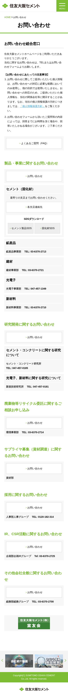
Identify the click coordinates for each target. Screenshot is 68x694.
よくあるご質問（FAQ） (35, 143)
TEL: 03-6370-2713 (35, 251)
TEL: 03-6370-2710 (35, 307)
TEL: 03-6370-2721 (33, 270)
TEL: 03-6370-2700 (43, 601)
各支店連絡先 (34, 207)
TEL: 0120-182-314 (43, 516)
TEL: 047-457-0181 (38, 386)
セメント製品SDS (21, 228)
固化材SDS (48, 228)
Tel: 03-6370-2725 (44, 556)
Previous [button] (2, 660)
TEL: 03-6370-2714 (33, 432)
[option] (19, 660)
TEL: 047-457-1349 (35, 288)
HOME (7, 17)
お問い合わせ (34, 176)
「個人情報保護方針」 (32, 106)
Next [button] (65, 660)
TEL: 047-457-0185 (17, 368)
